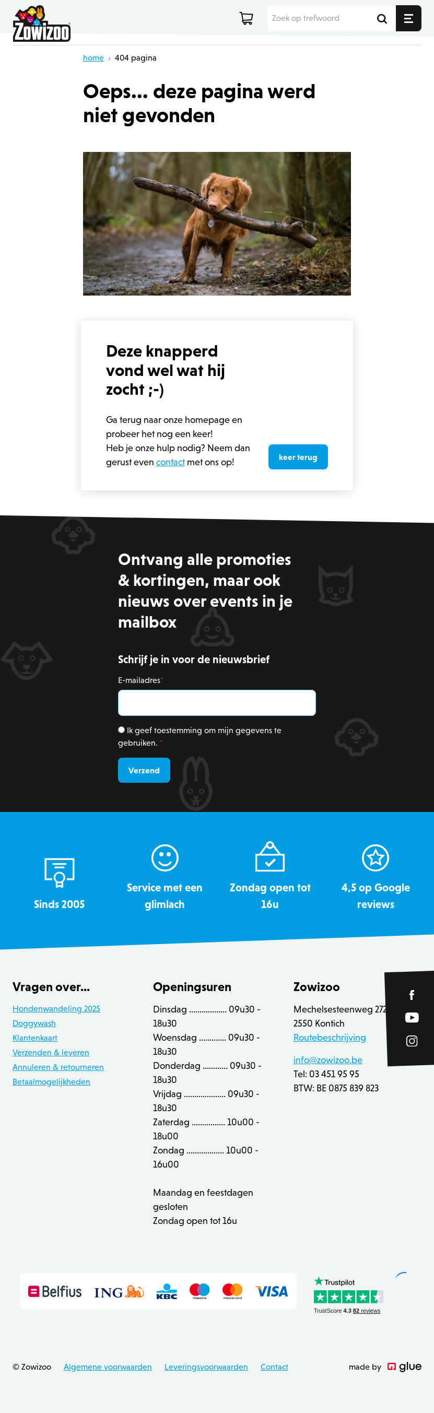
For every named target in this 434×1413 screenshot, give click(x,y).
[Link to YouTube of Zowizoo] (412, 1018)
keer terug (298, 457)
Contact (274, 1366)
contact (170, 462)
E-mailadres (140, 680)
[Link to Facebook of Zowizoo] (412, 995)
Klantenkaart (35, 1037)
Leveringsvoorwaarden (206, 1366)
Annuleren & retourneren (58, 1067)
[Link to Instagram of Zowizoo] (412, 1041)
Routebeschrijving (330, 1037)
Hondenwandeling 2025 (56, 1008)
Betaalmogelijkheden (51, 1081)
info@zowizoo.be (328, 1060)
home (93, 57)
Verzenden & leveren (51, 1052)
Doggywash (34, 1023)
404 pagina (136, 57)
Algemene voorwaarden (108, 1366)
